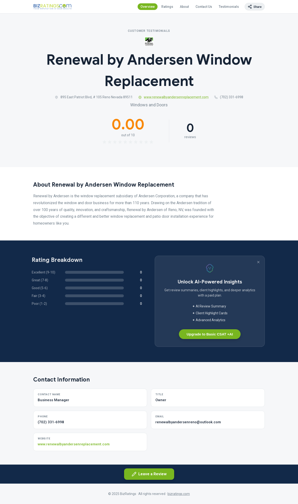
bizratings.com (179, 494)
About (184, 7)
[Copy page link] (255, 6)
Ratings (167, 7)
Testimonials (229, 7)
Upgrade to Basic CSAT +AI (209, 334)
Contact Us (204, 7)
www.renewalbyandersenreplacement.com (173, 97)
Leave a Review (149, 474)
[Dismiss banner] (258, 262)
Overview (147, 7)
